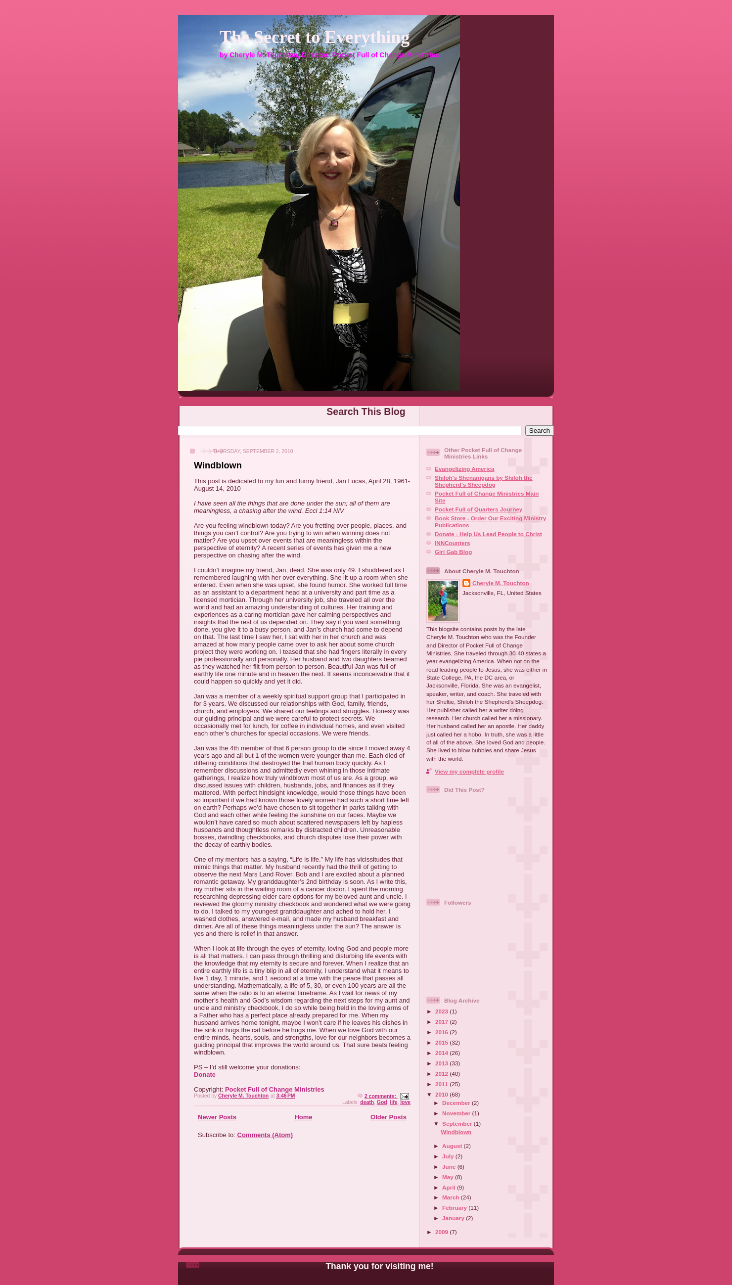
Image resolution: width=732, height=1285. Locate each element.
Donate (205, 1074)
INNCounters (452, 543)
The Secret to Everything (315, 37)
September (458, 1123)
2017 (442, 1021)
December (457, 1103)
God (382, 1102)
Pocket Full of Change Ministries (274, 1089)
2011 (442, 1084)
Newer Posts (217, 1117)
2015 (442, 1042)
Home (303, 1117)
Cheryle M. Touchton (500, 583)
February (455, 1207)
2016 (442, 1032)
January (454, 1218)
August (453, 1146)
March (451, 1197)
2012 (442, 1073)
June (450, 1166)
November (457, 1113)
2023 (442, 1011)
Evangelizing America (464, 468)
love (405, 1102)
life (393, 1102)
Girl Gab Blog (453, 552)
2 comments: (381, 1096)
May (448, 1177)
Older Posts (388, 1117)
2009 (442, 1232)
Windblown (218, 465)
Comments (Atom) (265, 1135)
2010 (442, 1094)
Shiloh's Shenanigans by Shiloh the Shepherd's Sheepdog (484, 481)
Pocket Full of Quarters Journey (478, 509)
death (367, 1102)
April (449, 1187)
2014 (442, 1053)
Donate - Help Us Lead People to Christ (488, 534)
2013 (442, 1063)
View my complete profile (469, 771)
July (449, 1156)
